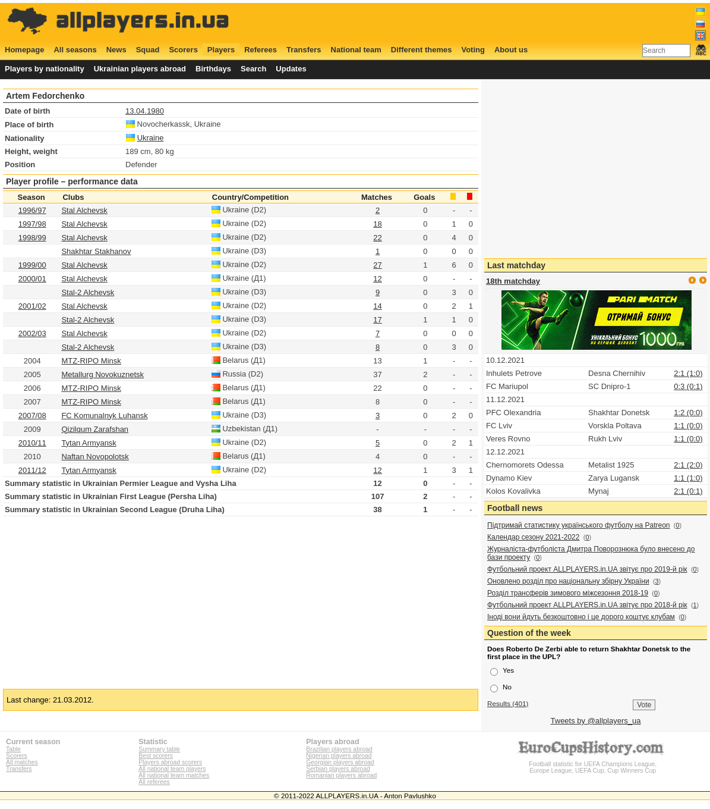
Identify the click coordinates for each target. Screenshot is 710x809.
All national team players (172, 769)
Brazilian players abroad (339, 749)
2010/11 (32, 442)
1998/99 (32, 237)
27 (377, 265)
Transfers (303, 49)
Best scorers (155, 755)
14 (377, 306)
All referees (154, 782)
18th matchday (513, 281)
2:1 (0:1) (688, 491)
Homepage (24, 49)
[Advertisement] (490, 22)
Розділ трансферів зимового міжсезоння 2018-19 (567, 593)
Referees (260, 49)
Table (13, 749)
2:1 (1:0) (688, 373)
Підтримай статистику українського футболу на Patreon (578, 525)
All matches (22, 762)
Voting (472, 49)
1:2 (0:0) (688, 412)
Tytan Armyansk (88, 442)
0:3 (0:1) (688, 386)
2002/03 (32, 333)
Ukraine (150, 137)
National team (356, 49)
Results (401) (508, 703)
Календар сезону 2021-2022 (533, 537)
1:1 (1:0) (688, 478)
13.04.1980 (144, 110)
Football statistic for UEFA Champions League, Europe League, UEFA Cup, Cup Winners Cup (593, 764)
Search (253, 68)
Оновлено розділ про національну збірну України (568, 581)
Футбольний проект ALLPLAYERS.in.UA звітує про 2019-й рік (587, 569)
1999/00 (32, 265)
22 (377, 237)
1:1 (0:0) (688, 425)
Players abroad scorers (170, 762)
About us (511, 49)
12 (377, 278)
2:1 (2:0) (688, 464)
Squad (148, 49)
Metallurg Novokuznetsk (102, 374)
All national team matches (173, 775)
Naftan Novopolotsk (94, 456)
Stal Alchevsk (84, 210)
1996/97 (32, 210)
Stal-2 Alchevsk (87, 292)
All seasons (74, 49)
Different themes (421, 49)
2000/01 (32, 278)
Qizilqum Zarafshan (94, 429)
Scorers (183, 49)
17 (377, 319)
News (116, 49)
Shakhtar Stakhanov (96, 251)
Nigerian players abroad (338, 755)
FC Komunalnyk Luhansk (104, 415)
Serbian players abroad (338, 769)
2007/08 (32, 415)
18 (377, 224)
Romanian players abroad (341, 775)
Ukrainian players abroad (140, 68)
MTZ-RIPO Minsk (91, 360)
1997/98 (32, 224)
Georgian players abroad (340, 762)
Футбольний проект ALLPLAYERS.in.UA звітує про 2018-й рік (587, 605)
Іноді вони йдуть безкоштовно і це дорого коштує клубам (581, 617)
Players (221, 49)
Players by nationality (44, 68)
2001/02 (32, 306)
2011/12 (32, 470)
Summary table (159, 749)
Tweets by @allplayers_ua (596, 720)
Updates (291, 68)
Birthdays (213, 68)
